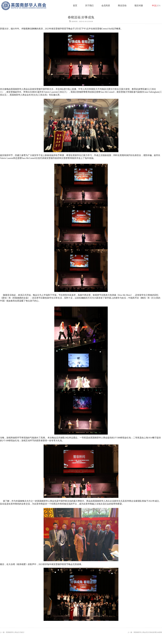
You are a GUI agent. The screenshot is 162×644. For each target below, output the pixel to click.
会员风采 (105, 5)
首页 (75, 5)
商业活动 (122, 5)
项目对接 (138, 5)
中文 (154, 5)
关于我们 (89, 5)
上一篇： (12, 632)
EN (158, 5)
